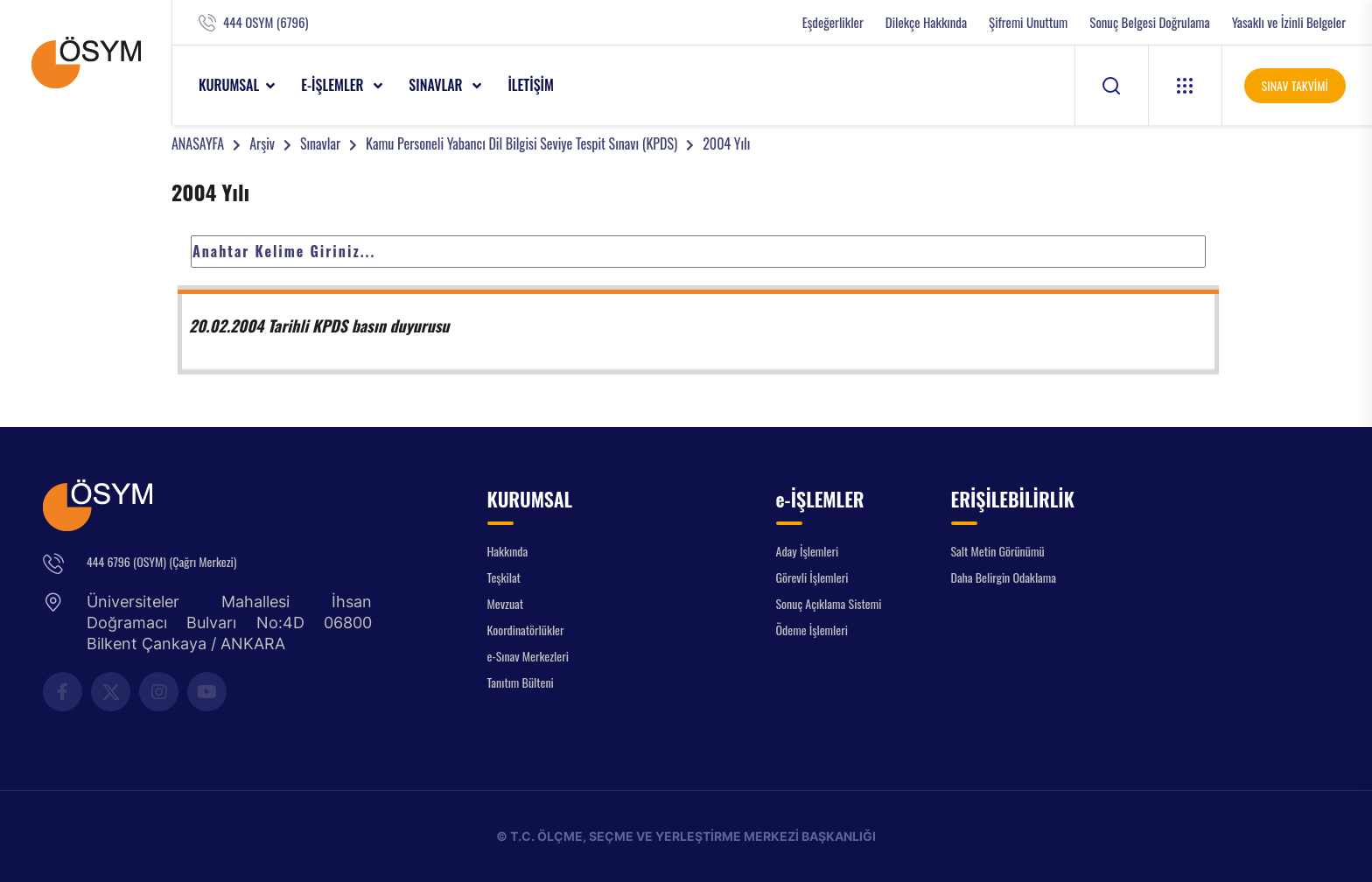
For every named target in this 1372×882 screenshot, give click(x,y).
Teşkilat (504, 577)
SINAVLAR (437, 84)
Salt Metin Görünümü (998, 551)
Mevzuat (505, 603)
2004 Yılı (726, 143)
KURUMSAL (229, 84)
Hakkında (507, 551)
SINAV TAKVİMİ (1295, 85)
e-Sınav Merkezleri (528, 656)
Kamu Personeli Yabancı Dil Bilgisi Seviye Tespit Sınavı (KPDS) (521, 143)
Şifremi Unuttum (1028, 22)
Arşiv (262, 143)
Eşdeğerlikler (833, 22)
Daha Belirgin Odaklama (1004, 577)
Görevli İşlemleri (812, 577)
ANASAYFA (198, 143)
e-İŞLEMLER (334, 84)
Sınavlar (320, 143)
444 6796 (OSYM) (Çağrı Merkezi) (161, 561)
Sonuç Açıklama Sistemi (829, 603)
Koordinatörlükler (525, 629)
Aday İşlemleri (807, 551)
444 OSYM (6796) (265, 22)
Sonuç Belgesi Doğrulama (1149, 22)
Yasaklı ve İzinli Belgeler (1289, 22)
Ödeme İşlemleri (812, 629)
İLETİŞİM (531, 84)
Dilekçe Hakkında (926, 22)
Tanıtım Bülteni (520, 682)
